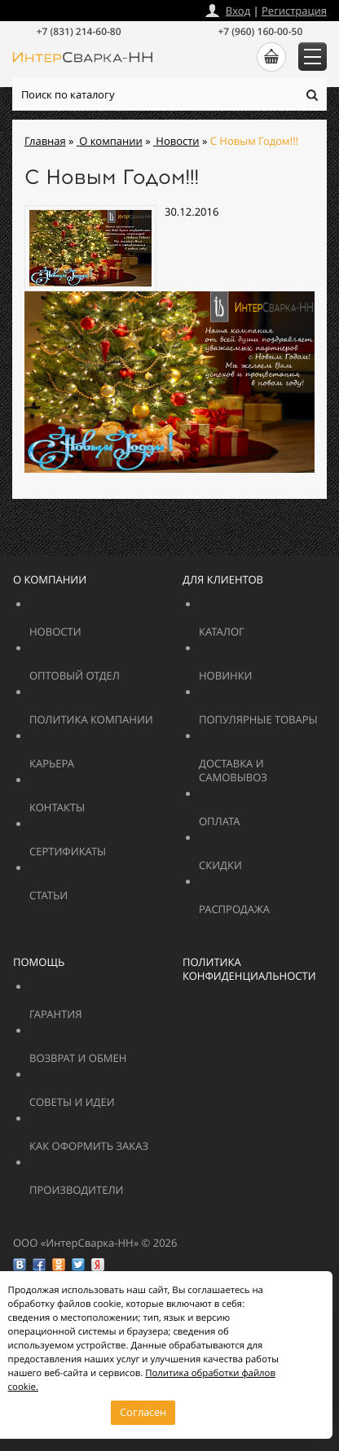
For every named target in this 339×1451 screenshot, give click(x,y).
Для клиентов (223, 579)
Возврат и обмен (117, 1051)
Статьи (84, 888)
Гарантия (95, 1007)
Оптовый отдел (117, 668)
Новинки (265, 668)
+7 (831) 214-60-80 (79, 31)
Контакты (95, 800)
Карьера (95, 756)
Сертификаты (106, 844)
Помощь (38, 962)
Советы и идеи (106, 1095)
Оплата (254, 814)
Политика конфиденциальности (249, 969)
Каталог (265, 624)
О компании (49, 579)
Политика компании (128, 712)
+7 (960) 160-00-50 (260, 31)
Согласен (143, 1412)
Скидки (265, 858)
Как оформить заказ (128, 1139)
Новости (95, 624)
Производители (117, 1183)
